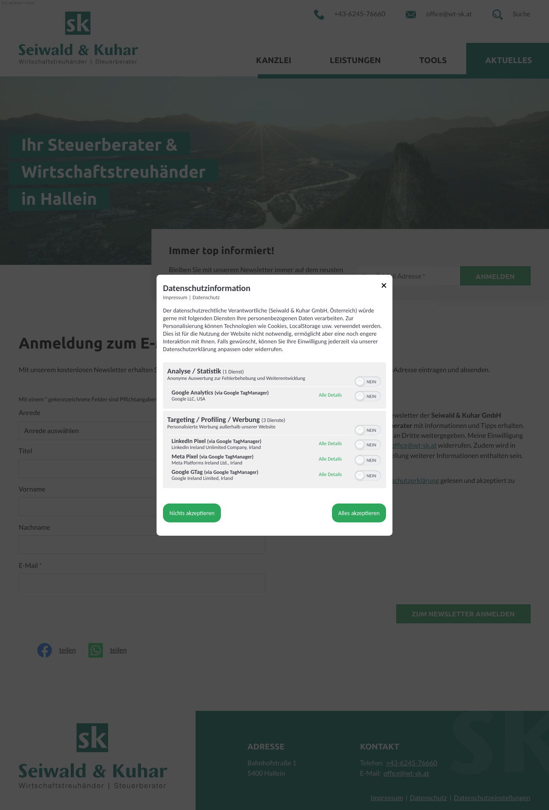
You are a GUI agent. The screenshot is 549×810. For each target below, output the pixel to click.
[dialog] (274, 404)
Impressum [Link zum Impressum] (175, 297)
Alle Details (330, 395)
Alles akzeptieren (359, 513)
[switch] (368, 381)
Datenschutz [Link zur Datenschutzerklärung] (206, 297)
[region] (274, 426)
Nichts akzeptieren (191, 513)
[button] (360, 381)
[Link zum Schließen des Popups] (387, 286)
